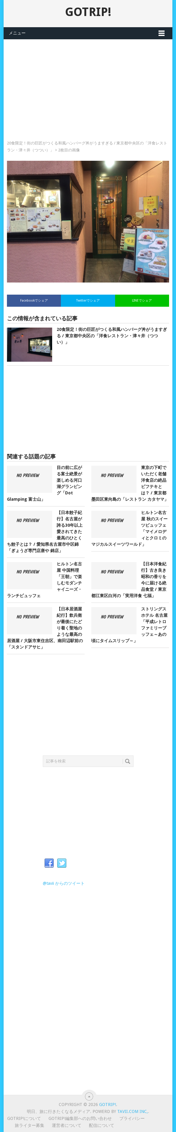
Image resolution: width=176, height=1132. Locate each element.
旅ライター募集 (29, 1125)
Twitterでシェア (88, 300)
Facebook (49, 863)
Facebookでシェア (34, 300)
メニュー (17, 33)
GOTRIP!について (24, 1118)
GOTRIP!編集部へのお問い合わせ (80, 1118)
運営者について (66, 1125)
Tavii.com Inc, (132, 1111)
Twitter (62, 863)
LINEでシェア (142, 300)
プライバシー (132, 1118)
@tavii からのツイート (64, 883)
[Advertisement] (88, 81)
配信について (101, 1125)
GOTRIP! (88, 12)
